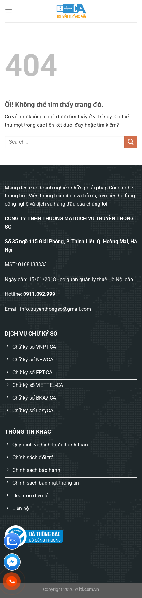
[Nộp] (130, 142)
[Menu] (8, 11)
